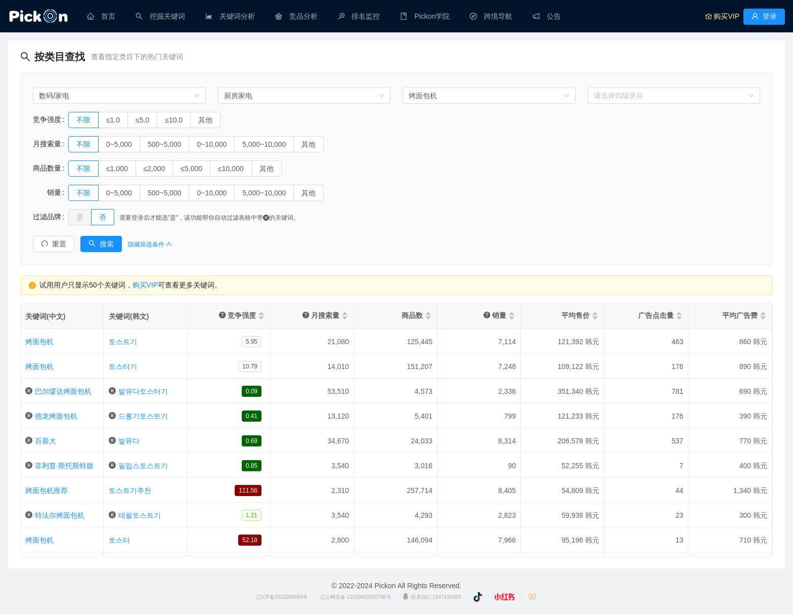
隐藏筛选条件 (150, 244)
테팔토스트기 (139, 515)
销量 (47, 192)
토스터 (119, 540)
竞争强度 (47, 119)
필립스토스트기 (143, 466)
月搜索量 (47, 144)
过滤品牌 (47, 217)
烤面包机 (39, 342)
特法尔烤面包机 (59, 515)
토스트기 (123, 342)
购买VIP (145, 285)
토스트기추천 (130, 490)
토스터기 (123, 366)
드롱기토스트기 (143, 416)
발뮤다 (129, 441)
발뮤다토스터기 (143, 391)
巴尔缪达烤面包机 (63, 391)
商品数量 (47, 168)
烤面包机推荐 (46, 490)
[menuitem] (101, 16)
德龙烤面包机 (56, 416)
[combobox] (119, 96)
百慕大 (45, 441)
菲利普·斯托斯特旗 (64, 466)
